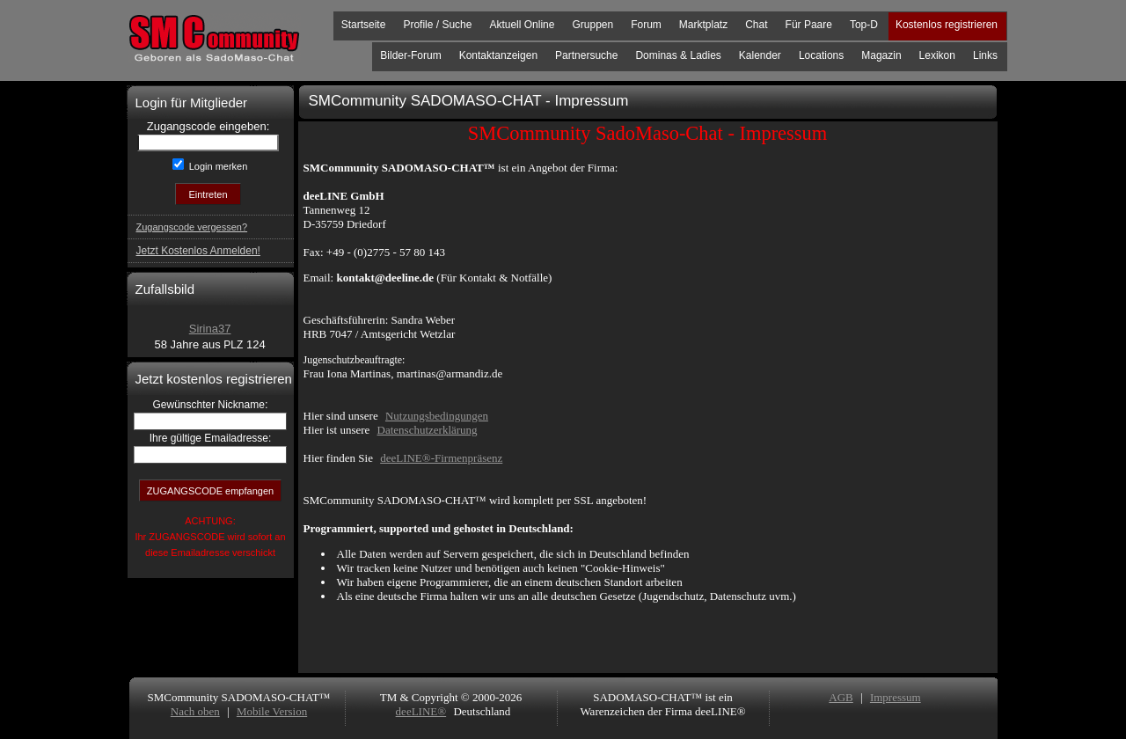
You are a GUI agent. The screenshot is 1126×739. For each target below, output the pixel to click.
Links (985, 55)
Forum (646, 24)
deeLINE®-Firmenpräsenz (441, 458)
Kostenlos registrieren (947, 24)
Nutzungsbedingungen (436, 415)
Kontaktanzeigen (498, 55)
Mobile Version (272, 711)
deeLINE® (421, 711)
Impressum (895, 697)
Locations (821, 55)
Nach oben (195, 711)
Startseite (363, 24)
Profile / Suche (437, 24)
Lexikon (937, 55)
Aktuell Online (521, 24)
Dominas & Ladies (677, 55)
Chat (756, 24)
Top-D (864, 24)
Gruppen (592, 24)
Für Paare (809, 24)
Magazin (881, 55)
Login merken (217, 166)
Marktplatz (703, 24)
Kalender (760, 55)
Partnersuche (586, 55)
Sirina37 (210, 328)
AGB (840, 697)
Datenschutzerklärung (427, 429)
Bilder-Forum (410, 55)
